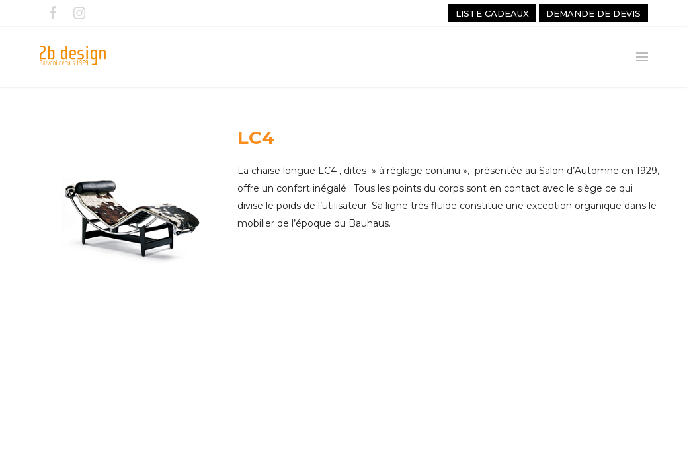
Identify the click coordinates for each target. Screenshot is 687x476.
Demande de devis (593, 13)
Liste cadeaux (492, 13)
